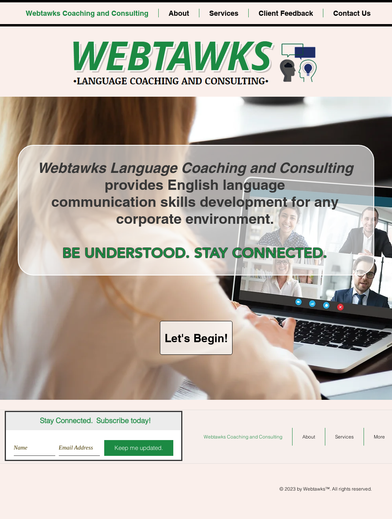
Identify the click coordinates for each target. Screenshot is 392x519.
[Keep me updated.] (138, 448)
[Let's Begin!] (196, 338)
